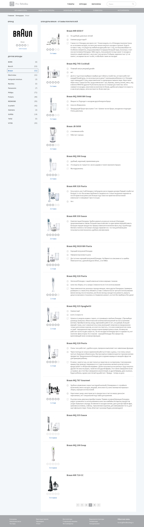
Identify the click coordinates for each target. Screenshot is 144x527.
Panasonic (22, 88)
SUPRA (22, 114)
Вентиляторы (67, 519)
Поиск (133, 4)
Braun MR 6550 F (88, 43)
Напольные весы (15, 521)
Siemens (22, 110)
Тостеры (13, 524)
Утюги (38, 524)
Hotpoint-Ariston (22, 79)
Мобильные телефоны (72, 10)
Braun (22, 38)
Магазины (96, 4)
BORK (22, 62)
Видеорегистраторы (46, 10)
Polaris (22, 97)
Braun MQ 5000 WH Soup (88, 107)
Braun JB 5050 (88, 137)
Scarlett (22, 106)
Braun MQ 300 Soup (88, 167)
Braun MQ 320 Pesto (88, 357)
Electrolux (22, 75)
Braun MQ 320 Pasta (88, 287)
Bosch (22, 66)
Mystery (22, 84)
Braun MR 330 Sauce (88, 227)
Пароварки (40, 521)
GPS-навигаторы (21, 10)
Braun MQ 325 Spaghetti (88, 320)
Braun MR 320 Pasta (88, 197)
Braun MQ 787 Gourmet (88, 394)
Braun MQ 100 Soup (88, 456)
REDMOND (22, 101)
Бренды (83, 4)
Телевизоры (97, 10)
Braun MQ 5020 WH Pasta (88, 257)
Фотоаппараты (123, 10)
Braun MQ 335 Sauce (88, 426)
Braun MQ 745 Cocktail (88, 76)
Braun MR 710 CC (88, 486)
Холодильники (94, 524)
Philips (22, 92)
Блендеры (13, 519)
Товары (70, 4)
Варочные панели (42, 519)
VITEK (22, 123)
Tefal (22, 119)
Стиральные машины (70, 521)
